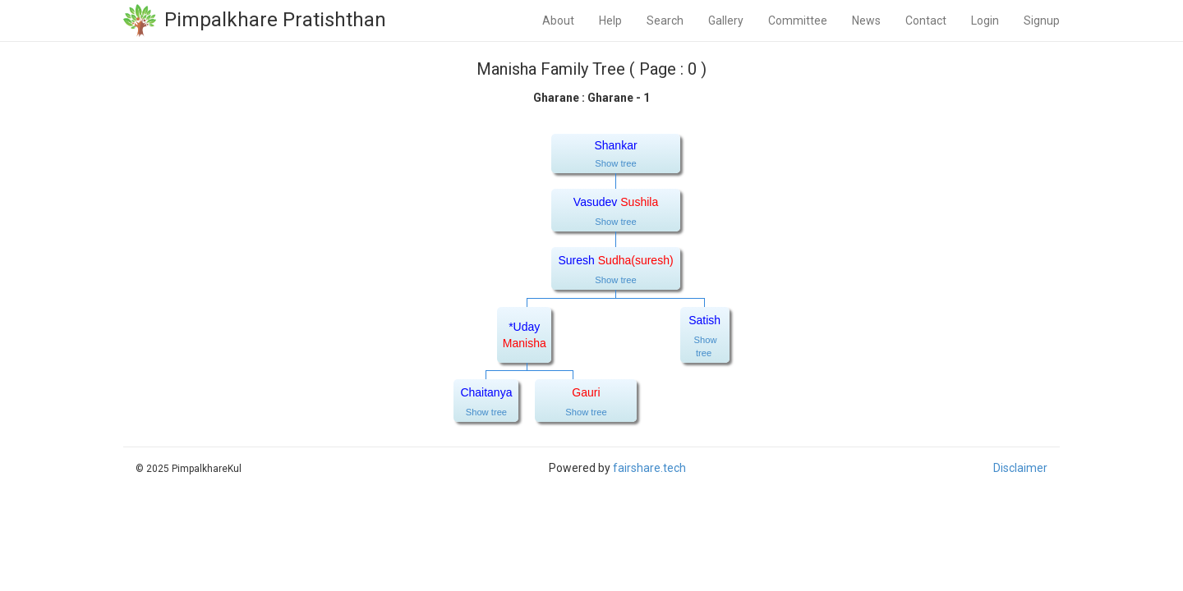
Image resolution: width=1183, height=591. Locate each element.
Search (665, 20)
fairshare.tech (649, 467)
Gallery (725, 20)
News (866, 20)
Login (985, 20)
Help (610, 20)
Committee (797, 20)
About (558, 20)
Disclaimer (1020, 467)
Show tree (615, 163)
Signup (1042, 20)
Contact (925, 20)
